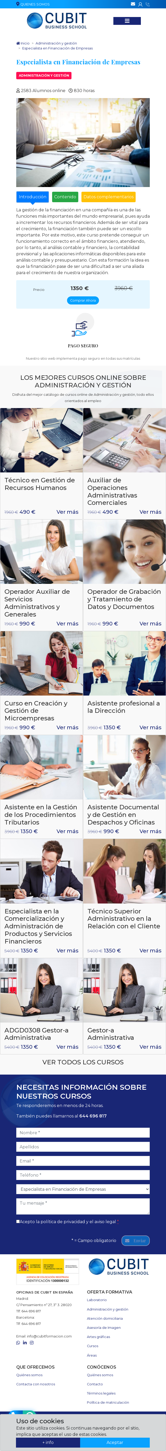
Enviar (135, 1240)
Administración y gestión (44, 75)
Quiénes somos (29, 1375)
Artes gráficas (98, 1337)
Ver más (68, 512)
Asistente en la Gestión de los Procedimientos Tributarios (40, 814)
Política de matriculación (108, 1402)
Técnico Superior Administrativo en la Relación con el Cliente (123, 918)
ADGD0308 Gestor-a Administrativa (36, 1034)
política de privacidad (63, 1221)
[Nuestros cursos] (127, 21)
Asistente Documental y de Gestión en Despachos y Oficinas (123, 814)
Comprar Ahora (83, 300)
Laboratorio (97, 1300)
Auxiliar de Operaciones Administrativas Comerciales (112, 491)
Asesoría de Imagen (104, 1328)
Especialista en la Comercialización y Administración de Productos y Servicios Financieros (38, 926)
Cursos (92, 1346)
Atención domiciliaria (105, 1318)
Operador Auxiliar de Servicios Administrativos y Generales (37, 603)
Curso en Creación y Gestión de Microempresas (35, 710)
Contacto (95, 1384)
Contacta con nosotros (35, 1384)
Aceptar (115, 1442)
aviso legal (105, 1221)
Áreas (92, 1355)
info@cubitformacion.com (49, 1336)
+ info (48, 1442)
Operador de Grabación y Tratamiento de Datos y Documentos (124, 599)
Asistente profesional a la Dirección (123, 707)
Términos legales (101, 1393)
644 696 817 (93, 1116)
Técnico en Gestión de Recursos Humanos (39, 484)
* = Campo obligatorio (93, 1240)
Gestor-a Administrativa (110, 1034)
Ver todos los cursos (83, 1062)
